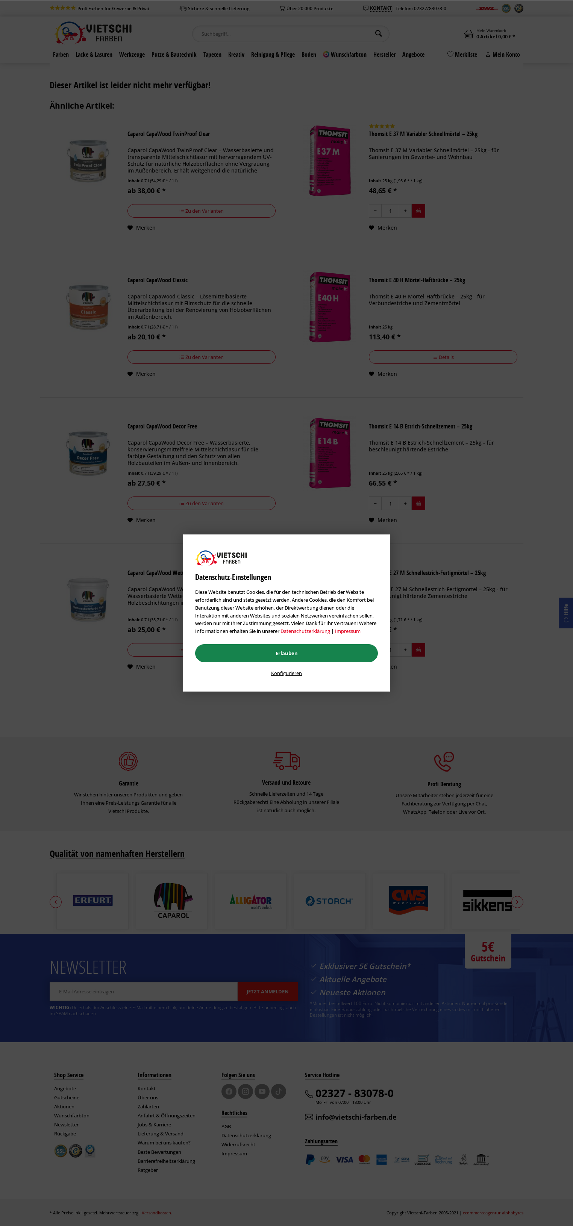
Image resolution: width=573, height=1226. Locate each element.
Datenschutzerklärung (305, 631)
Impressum (348, 631)
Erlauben (287, 653)
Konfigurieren (286, 673)
